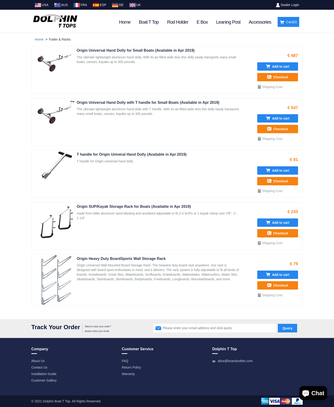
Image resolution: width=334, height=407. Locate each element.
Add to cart (277, 66)
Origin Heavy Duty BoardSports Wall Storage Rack (121, 259)
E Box (202, 22)
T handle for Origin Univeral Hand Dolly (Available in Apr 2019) (132, 154)
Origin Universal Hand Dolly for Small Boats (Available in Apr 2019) (136, 50)
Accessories (260, 22)
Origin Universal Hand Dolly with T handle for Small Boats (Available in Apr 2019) (148, 102)
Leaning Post (228, 22)
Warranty (128, 374)
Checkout (277, 77)
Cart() (288, 22)
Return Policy (131, 367)
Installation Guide (43, 374)
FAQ (125, 361)
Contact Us (39, 367)
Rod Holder (177, 22)
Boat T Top (149, 22)
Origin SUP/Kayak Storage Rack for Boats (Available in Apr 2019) (134, 206)
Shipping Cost (269, 87)
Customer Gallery (44, 380)
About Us (38, 361)
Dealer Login (290, 5)
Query (287, 328)
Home (124, 22)
